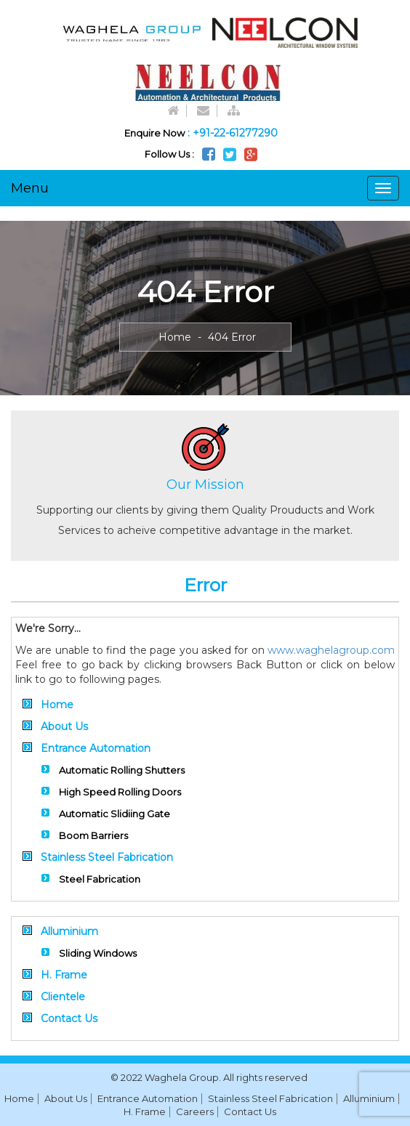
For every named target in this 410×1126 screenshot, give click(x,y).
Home (174, 337)
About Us (64, 726)
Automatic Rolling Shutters (122, 770)
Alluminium (69, 931)
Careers (195, 1111)
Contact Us (69, 1018)
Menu (30, 188)
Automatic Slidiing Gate (114, 813)
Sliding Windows (98, 953)
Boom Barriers (93, 835)
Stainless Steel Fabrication (107, 857)
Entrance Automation (95, 748)
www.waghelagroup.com (331, 650)
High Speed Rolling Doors (120, 792)
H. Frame (64, 974)
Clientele (63, 996)
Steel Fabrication (99, 879)
